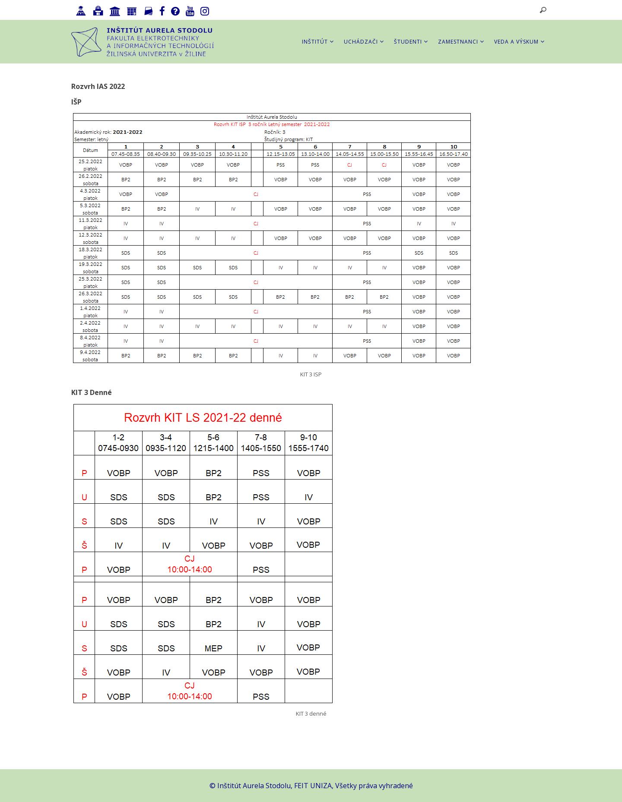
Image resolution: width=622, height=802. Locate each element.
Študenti (411, 41)
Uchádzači (364, 41)
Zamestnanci (461, 41)
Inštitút (318, 41)
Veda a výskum (519, 41)
